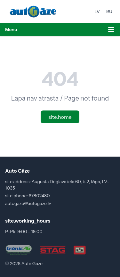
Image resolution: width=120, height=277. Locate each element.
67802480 (39, 196)
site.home (59, 117)
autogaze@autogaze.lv (28, 203)
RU (109, 11)
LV (97, 11)
